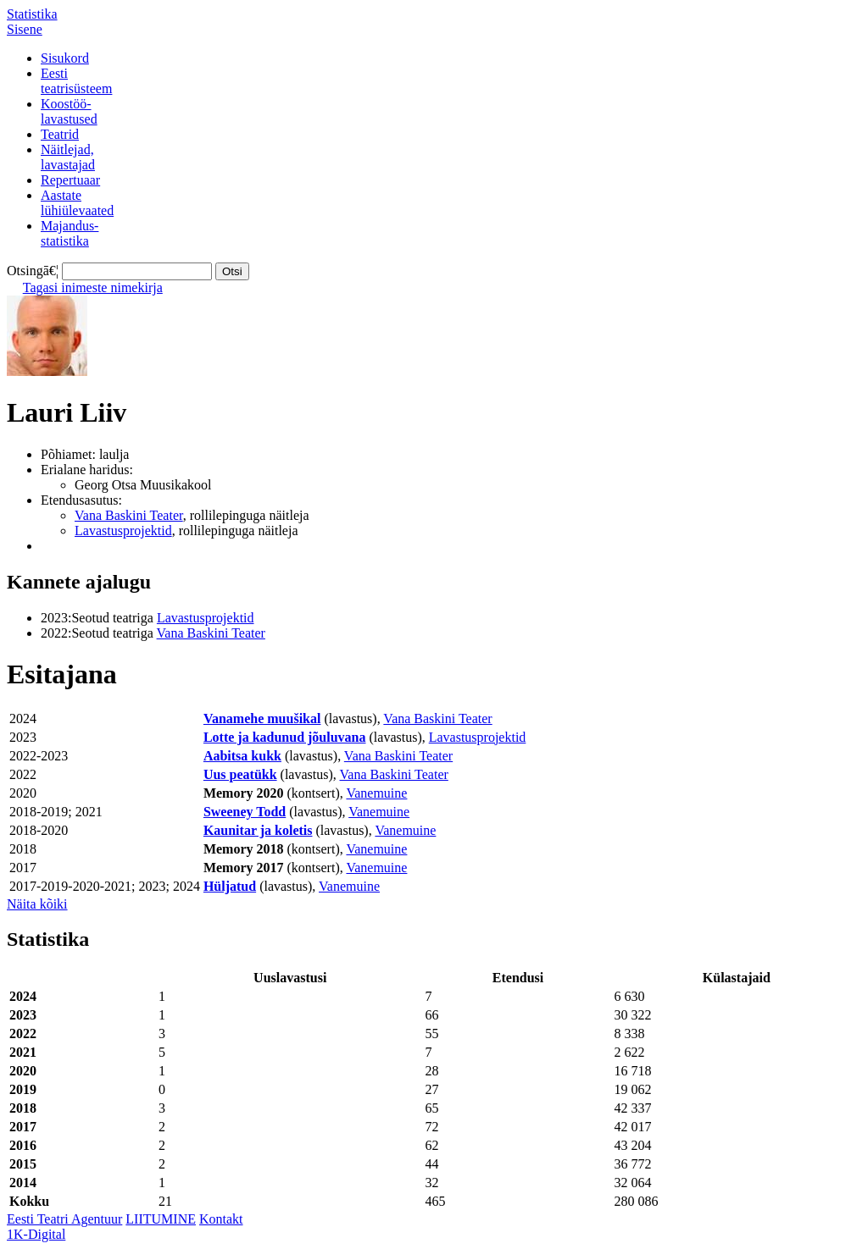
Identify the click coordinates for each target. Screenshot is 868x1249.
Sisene (24, 29)
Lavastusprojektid (123, 530)
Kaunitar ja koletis (258, 830)
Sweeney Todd (244, 811)
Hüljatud (229, 886)
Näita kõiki (37, 904)
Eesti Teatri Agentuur (64, 1219)
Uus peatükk (240, 774)
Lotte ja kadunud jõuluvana (284, 737)
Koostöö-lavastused (69, 111)
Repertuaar (70, 180)
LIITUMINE (160, 1219)
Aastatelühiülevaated (77, 203)
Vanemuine (376, 793)
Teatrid (60, 134)
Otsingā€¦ (32, 270)
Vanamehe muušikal (262, 718)
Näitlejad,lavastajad (68, 157)
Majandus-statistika (69, 233)
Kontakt (221, 1219)
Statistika (32, 14)
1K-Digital (36, 1234)
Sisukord (65, 58)
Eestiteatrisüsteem (76, 81)
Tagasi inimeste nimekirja (93, 287)
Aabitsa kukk (242, 756)
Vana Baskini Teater (129, 515)
